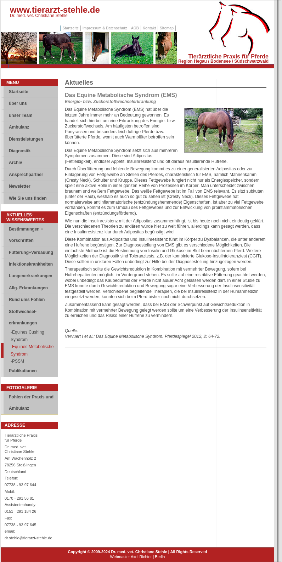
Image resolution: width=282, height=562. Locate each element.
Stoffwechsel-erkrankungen (23, 317)
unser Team (20, 115)
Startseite (70, 28)
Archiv (15, 162)
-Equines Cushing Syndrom (27, 336)
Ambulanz (19, 127)
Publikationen (23, 370)
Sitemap (167, 28)
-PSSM (17, 361)
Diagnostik (19, 150)
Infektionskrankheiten (31, 264)
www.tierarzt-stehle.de (55, 10)
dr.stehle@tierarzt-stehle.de (28, 538)
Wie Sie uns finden (28, 198)
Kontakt (149, 28)
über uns (18, 103)
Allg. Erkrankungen (28, 287)
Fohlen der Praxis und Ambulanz (31, 402)
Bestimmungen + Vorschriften (26, 235)
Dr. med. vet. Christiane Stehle (39, 15)
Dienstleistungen (26, 139)
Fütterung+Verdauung (31, 252)
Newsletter (19, 186)
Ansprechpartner (26, 174)
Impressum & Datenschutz (105, 28)
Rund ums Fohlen (27, 299)
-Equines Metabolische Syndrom (32, 350)
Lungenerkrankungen (30, 275)
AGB (135, 28)
